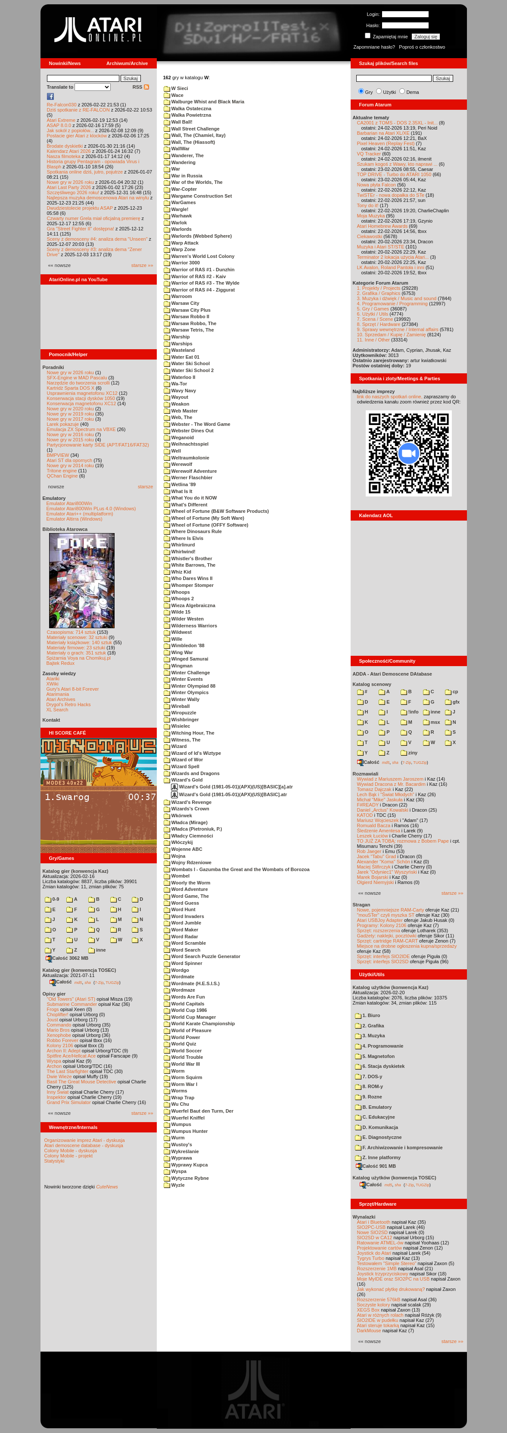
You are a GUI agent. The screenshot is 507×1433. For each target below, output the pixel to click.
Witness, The (182, 739)
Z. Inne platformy (378, 1157)
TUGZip (112, 982)
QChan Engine (62, 475)
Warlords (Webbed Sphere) (198, 236)
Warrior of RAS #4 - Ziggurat (199, 289)
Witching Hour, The (189, 732)
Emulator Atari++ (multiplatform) (80, 513)
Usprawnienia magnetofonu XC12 (82, 393)
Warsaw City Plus (187, 310)
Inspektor (56, 1097)
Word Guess (181, 903)
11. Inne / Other (373, 339)
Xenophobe (59, 1035)
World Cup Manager (190, 1017)
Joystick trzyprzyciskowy (382, 1273)
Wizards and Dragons (192, 773)
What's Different (186, 504)
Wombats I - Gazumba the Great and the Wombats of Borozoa (237, 869)
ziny (409, 752)
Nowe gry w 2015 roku (70, 439)
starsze (145, 486)
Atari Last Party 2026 (69, 187)
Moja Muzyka (371, 215)
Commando (59, 1024)
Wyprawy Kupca (186, 1164)
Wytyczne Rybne (186, 1178)
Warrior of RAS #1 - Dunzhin (199, 269)
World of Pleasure (188, 1030)
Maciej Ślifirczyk (374, 866)
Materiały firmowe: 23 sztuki (76, 647)
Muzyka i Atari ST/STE (380, 246)
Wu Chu (176, 1104)
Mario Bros (58, 1030)
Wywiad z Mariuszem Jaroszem (390, 779)
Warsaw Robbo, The (190, 323)
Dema (412, 92)
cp (451, 691)
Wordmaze (179, 990)
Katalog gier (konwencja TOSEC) (79, 970)
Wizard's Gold (183, 779)
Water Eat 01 (182, 357)
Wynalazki (364, 1216)
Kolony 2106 (60, 1045)
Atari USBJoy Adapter (380, 920)
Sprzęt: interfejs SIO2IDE (383, 956)
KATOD (365, 815)
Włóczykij (178, 842)
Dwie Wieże (59, 1076)
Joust (52, 1019)
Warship (177, 336)
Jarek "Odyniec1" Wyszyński (387, 872)
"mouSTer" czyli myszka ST (386, 915)
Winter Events (183, 679)
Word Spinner (183, 963)
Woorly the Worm (187, 882)
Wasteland (179, 350)
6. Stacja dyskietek (380, 1066)
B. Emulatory (373, 1107)
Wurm (174, 1137)
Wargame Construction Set (198, 196)
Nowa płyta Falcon (376, 184)
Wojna (175, 856)
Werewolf (178, 464)
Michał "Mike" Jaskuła (380, 799)
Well (172, 450)
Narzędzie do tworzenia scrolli (78, 382)
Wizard (175, 746)
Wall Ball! (178, 121)
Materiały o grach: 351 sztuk (76, 652)
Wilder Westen (184, 618)
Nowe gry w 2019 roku (70, 413)
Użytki (389, 92)
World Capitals (184, 1003)
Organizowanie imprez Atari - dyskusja (84, 1140)
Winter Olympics (186, 692)
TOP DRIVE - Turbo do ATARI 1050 (394, 174)
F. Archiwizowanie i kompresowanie (399, 1147)
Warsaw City (181, 303)
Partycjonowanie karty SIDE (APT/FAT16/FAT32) (98, 444)
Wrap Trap (179, 1097)
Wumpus (177, 1124)
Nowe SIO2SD (372, 1232)
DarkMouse (369, 1330)
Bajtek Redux (61, 663)
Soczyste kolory (373, 1304)
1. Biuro (367, 1015)
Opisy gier (54, 993)
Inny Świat (58, 1092)
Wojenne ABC (183, 849)
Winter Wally (182, 699)
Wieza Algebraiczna (189, 605)
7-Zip (99, 982)
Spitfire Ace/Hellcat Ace (71, 1055)
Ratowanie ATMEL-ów (380, 1242)
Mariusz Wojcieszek (378, 820)
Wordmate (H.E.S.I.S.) (192, 983)
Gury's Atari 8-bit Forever (73, 689)
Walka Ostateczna (188, 108)
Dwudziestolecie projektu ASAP (80, 208)
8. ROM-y (369, 1086)
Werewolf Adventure (190, 471)
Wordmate (179, 976)
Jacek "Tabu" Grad (376, 856)
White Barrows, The (190, 565)
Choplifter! (57, 1014)
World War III (182, 1064)
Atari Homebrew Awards (382, 226)
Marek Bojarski (373, 877)
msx (431, 722)
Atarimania (58, 694)
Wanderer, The (184, 155)
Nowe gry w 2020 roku (70, 408)
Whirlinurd (179, 544)
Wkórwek (178, 815)
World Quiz (180, 1043)
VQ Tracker (369, 153)
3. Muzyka (370, 1035)
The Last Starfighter (68, 1071)
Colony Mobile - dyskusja (70, 1150)
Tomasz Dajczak (374, 789)
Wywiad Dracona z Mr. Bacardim (391, 784)
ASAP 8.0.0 (59, 125)
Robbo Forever (62, 1040)
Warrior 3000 (182, 262)
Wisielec (177, 726)
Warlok (175, 222)
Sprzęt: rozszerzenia (378, 930)
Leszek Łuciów (372, 835)
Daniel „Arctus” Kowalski (382, 810)
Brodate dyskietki (65, 146)
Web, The (178, 417)
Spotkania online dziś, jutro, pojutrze (85, 171)
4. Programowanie (379, 1045)
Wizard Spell (181, 766)
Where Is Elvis (184, 538)
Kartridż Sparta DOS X (71, 388)
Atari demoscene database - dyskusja (83, 1145)
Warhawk (178, 215)
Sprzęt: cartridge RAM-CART (387, 940)
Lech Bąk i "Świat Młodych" (385, 794)
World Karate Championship (199, 1023)
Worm (174, 1070)
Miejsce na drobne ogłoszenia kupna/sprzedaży (407, 946)
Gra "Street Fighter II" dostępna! (80, 228)
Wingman (178, 665)
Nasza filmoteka (64, 156)
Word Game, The (186, 896)
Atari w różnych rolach (380, 1315)
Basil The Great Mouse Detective (81, 1081)
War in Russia (183, 175)
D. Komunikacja (376, 1127)
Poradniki (53, 367)
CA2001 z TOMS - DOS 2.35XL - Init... (397, 122)
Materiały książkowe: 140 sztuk (79, 642)
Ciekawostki (370, 236)
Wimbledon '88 (184, 645)
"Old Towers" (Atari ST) (71, 999)
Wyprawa (178, 1157)
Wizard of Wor (183, 759)
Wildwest (178, 632)
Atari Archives (61, 699)
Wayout (176, 397)
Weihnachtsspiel (186, 444)
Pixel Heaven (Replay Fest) (386, 143)
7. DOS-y (369, 1076)
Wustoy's (178, 1144)
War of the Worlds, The (193, 182)
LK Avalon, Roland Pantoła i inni (390, 267)
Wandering (180, 162)
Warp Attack (181, 242)
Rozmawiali (366, 773)
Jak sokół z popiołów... (70, 130)
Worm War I (181, 1084)
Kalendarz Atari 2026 (69, 151)
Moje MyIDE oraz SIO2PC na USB (393, 1278)
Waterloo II (180, 377)
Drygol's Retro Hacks (69, 704)
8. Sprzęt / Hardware (379, 324)
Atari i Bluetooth (374, 1222)
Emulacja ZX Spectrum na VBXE (81, 429)
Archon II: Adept (64, 1050)
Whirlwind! (180, 551)
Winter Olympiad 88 (190, 686)
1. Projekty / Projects (379, 288)
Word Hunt (180, 909)
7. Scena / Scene (375, 319)
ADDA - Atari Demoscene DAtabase (392, 673)
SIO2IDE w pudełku (377, 1320)
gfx (452, 701)
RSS (141, 87)
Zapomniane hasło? (374, 47)
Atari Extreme (61, 120)
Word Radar (181, 936)
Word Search (182, 949)
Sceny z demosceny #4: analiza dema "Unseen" (97, 239)
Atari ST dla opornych (70, 460)
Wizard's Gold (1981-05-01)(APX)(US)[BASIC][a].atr (232, 786)
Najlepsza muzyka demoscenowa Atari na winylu (98, 197)
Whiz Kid (178, 571)
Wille (173, 639)
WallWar (177, 148)
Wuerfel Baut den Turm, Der (199, 1111)
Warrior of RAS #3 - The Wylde (202, 282)
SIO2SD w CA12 (374, 1237)
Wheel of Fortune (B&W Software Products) (216, 511)
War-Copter (180, 189)
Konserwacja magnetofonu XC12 (81, 403)
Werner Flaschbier (188, 477)
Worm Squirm (183, 1077)
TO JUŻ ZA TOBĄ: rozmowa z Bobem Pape (403, 841)
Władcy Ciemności (188, 835)
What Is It (178, 491)
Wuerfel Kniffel (184, 1117)
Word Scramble (185, 943)
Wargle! (176, 209)
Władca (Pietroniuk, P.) (193, 828)
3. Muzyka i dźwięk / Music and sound (397, 298)
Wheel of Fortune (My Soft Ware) (204, 518)
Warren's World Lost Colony (199, 256)
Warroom (178, 296)
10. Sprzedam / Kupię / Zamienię (391, 334)
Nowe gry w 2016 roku (70, 434)
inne (97, 949)
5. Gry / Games (373, 308)
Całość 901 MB (376, 1166)
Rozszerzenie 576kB (379, 1299)
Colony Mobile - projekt (68, 1155)
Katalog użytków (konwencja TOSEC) (394, 1177)
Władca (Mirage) (186, 822)
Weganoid (179, 437)
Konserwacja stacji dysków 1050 (81, 398)
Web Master (181, 410)
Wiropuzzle (180, 712)
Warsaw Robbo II (186, 316)
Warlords (178, 229)
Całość (61, 981)
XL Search (57, 709)
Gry (369, 92)
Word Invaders (184, 916)
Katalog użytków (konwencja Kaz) (391, 987)
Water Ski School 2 (189, 370)
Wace (174, 95)
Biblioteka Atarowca (65, 529)
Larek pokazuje (63, 424)
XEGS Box (368, 1309)
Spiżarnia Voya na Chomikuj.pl (79, 658)
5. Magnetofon (375, 1056)
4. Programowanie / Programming (392, 303)
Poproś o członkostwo (422, 47)
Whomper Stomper (189, 585)
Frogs (53, 1009)
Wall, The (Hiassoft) (189, 142)
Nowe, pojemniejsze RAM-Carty (390, 909)
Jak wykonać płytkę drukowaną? (391, 1289)
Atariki (53, 678)
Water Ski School (187, 363)
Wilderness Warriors (191, 625)
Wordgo (176, 970)
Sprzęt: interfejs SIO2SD (383, 961)
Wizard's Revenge (188, 802)
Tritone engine (62, 470)
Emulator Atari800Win (69, 503)
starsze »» (142, 265)
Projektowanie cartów (379, 1247)
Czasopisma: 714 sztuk (71, 632)
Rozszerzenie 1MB (377, 1268)
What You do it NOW (190, 497)
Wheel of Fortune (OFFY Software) (206, 524)
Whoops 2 (179, 598)
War (172, 168)
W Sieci (176, 88)
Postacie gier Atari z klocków (77, 135)
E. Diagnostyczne (378, 1137)
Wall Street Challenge (192, 128)
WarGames (180, 202)
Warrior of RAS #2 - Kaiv (195, 276)
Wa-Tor (175, 383)
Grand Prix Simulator (69, 1102)
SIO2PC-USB (371, 1227)
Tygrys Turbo (371, 1258)
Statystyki (54, 1160)
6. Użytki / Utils (373, 313)
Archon (54, 1066)
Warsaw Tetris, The (189, 329)
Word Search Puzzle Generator (202, 956)
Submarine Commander (72, 1004)
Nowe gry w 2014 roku (70, 465)
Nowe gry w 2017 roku (70, 419)
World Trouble (183, 1057)
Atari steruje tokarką (378, 1325)
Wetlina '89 (180, 484)
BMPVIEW (58, 455)
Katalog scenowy (372, 684)
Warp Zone (180, 249)
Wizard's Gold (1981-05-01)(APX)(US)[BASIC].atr (229, 794)
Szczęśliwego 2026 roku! (73, 192)
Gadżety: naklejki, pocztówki (387, 935)
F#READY (368, 804)
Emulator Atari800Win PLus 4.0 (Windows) (91, 508)
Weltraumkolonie (186, 457)
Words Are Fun (184, 996)
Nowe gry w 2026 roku (70, 182)
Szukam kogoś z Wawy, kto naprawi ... (397, 164)
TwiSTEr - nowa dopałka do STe (391, 195)
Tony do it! (368, 205)
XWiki (53, 683)
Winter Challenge (187, 672)
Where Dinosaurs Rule (193, 531)
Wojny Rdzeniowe (188, 862)
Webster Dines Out (189, 430)
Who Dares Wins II (188, 578)
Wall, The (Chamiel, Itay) (195, 135)
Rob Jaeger (369, 851)
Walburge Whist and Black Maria (204, 101)
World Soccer (183, 1050)
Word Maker (181, 929)
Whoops (177, 592)
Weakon (177, 403)
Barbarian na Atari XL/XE (383, 133)
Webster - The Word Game (197, 424)
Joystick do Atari (374, 1253)
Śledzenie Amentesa (378, 830)
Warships (178, 343)
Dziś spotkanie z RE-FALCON (78, 109)
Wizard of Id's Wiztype (192, 753)
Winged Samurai (186, 658)
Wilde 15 (177, 611)
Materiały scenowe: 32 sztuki (77, 637)
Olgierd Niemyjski (375, 882)
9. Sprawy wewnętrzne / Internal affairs (398, 329)
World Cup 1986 (185, 1010)
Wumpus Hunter (186, 1131)
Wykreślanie (181, 1151)
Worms (175, 1090)
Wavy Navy (180, 390)
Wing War (178, 652)
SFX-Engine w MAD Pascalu (77, 377)
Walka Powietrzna (188, 115)
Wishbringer (181, 719)
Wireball (177, 706)
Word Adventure (186, 889)
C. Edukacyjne (375, 1117)
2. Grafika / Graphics (379, 293)
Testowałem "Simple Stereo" (387, 1263)
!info (410, 711)
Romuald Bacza (374, 825)
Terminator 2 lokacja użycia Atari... (393, 257)
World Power (182, 1037)
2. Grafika (369, 1025)
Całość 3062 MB (67, 958)
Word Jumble (183, 922)
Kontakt (51, 720)
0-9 (52, 899)
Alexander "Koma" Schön (383, 861)
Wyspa (54, 1061)
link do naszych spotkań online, (390, 396)
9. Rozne (368, 1096)
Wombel (177, 875)
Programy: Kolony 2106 (382, 925)
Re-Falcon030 (62, 104)
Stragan (361, 904)
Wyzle (174, 1185)
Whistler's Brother (188, 558)
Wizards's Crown (186, 808)
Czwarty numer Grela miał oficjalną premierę (93, 218)
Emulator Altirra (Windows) (75, 518)
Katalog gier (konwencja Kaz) (76, 871)
